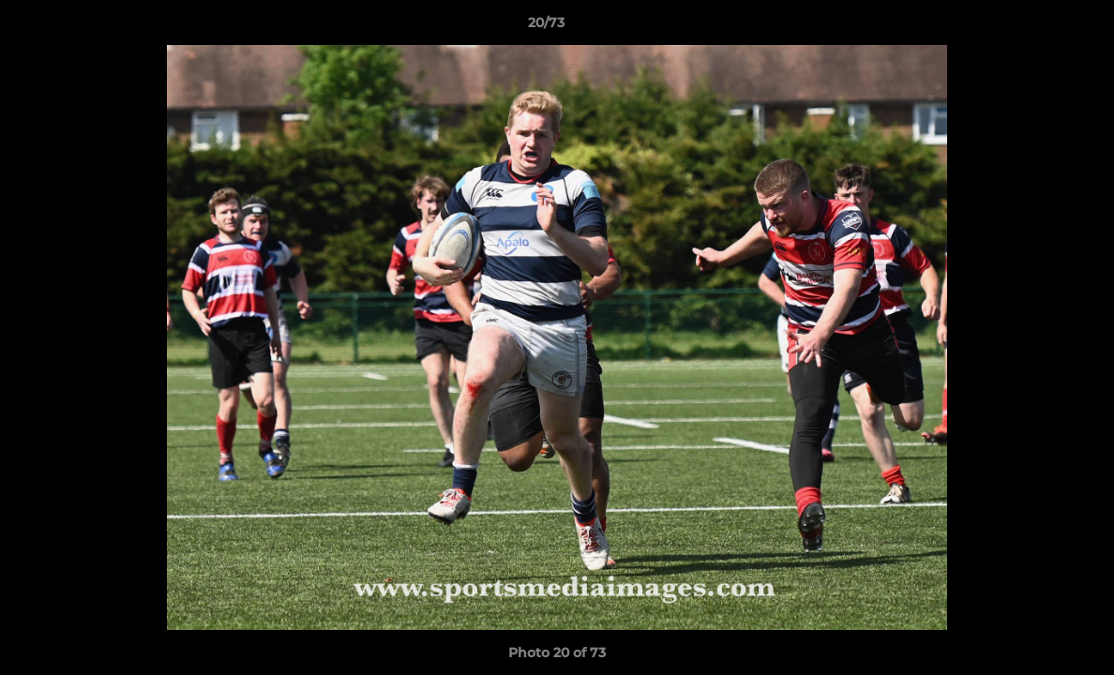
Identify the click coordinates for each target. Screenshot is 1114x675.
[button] (1035, 27)
